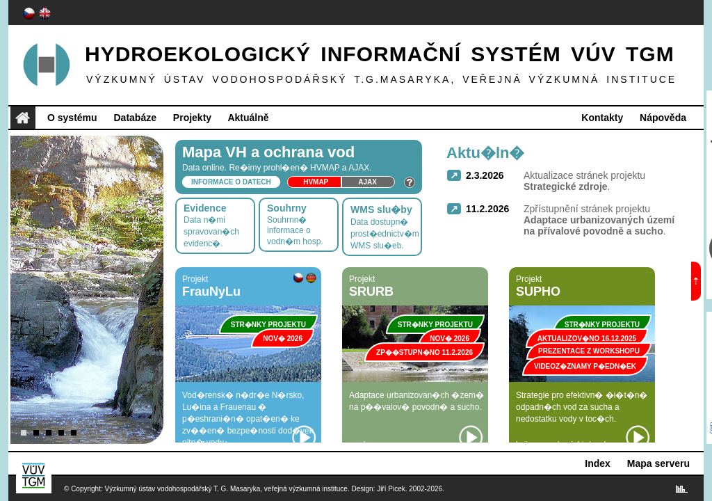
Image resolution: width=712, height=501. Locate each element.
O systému (72, 117)
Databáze (134, 117)
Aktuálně (247, 117)
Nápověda (663, 117)
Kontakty (602, 117)
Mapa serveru (658, 463)
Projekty (192, 117)
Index (597, 463)
